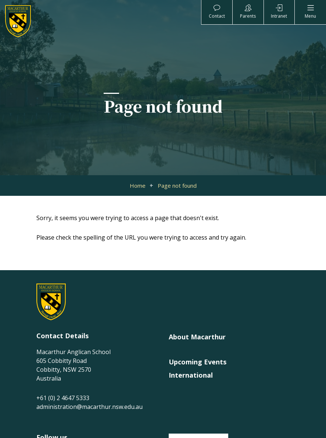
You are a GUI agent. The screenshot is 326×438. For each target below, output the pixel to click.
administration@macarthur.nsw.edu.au (89, 407)
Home (138, 185)
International (191, 375)
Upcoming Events (197, 361)
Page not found (177, 185)
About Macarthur (197, 336)
